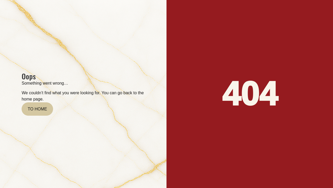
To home (37, 109)
